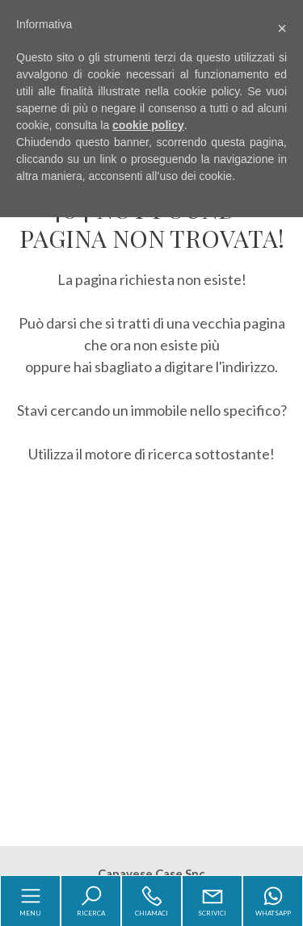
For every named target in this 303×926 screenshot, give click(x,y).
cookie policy (148, 125)
